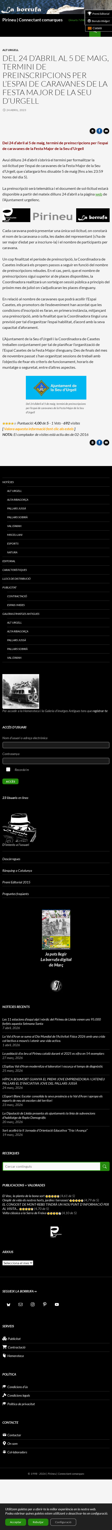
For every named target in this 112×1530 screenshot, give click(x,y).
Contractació (17, 596)
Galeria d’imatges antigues (20, 614)
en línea (15, 798)
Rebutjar (38, 1522)
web (98, 194)
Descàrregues (11, 859)
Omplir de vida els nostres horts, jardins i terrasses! (35, 1200)
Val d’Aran (14, 526)
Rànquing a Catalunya (17, 870)
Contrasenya (10, 754)
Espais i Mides (16, 605)
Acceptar (15, 1522)
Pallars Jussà (16, 508)
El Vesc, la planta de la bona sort (23, 1196)
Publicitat (9, 587)
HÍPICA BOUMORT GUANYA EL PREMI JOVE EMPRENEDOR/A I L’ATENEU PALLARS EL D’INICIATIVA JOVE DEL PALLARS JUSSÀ (53, 1081)
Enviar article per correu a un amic (107, 132)
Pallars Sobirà (17, 517)
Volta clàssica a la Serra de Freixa (24, 1213)
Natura (12, 552)
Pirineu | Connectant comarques (32, 19)
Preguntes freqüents (15, 894)
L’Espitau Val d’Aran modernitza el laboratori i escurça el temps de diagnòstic (52, 1066)
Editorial (8, 561)
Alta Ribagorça (17, 499)
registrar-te (100, 711)
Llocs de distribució (16, 578)
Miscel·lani (14, 534)
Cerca (104, 1166)
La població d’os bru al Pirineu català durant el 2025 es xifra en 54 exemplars (53, 1053)
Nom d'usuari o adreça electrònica (24, 738)
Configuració (63, 1522)
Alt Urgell (10, 50)
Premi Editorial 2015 (16, 882)
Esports (13, 543)
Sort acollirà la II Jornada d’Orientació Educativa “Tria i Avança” (45, 1130)
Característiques (14, 570)
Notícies (8, 482)
